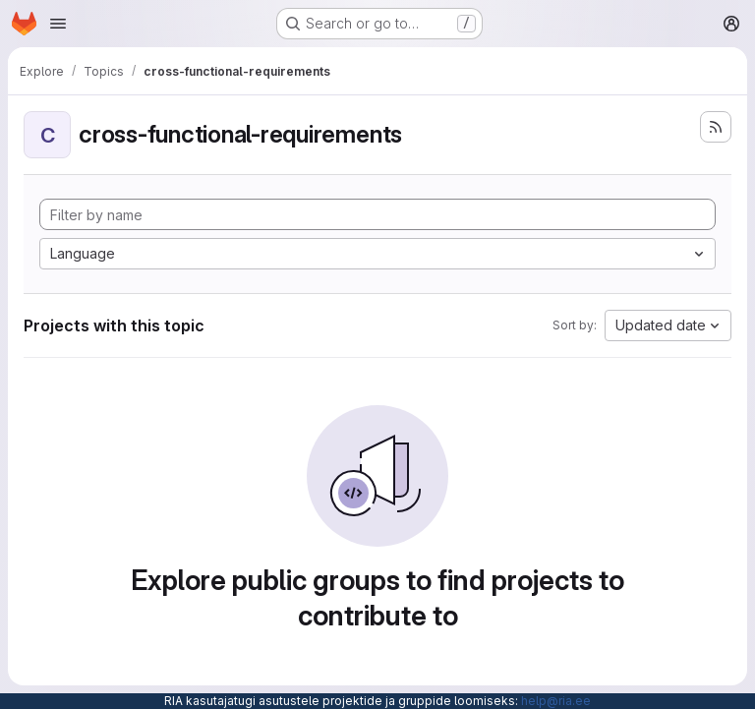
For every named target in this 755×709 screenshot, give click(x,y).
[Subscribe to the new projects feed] (715, 127)
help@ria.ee (556, 700)
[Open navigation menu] (58, 23)
